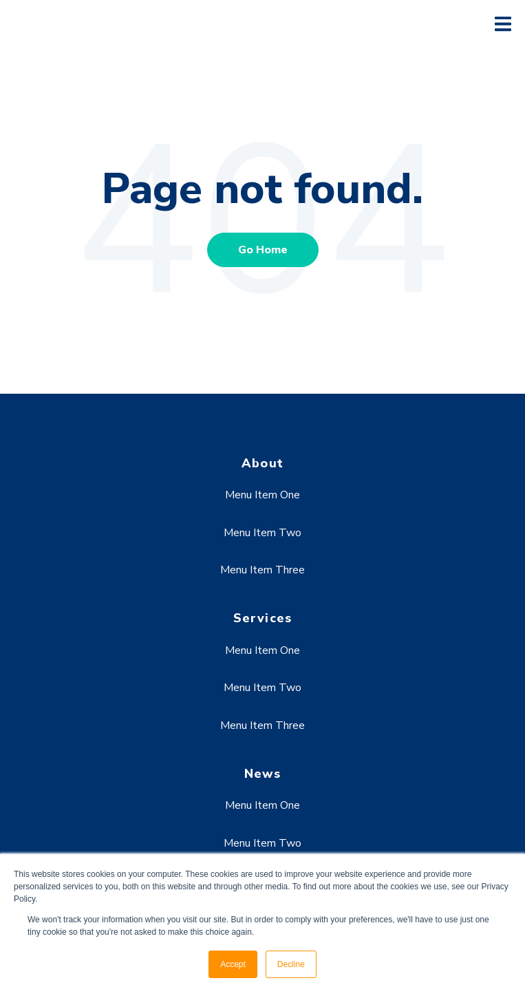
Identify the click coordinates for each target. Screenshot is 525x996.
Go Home (263, 249)
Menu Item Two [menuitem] (262, 532)
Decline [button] (291, 964)
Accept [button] (233, 964)
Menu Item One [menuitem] (262, 494)
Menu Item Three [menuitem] (262, 570)
